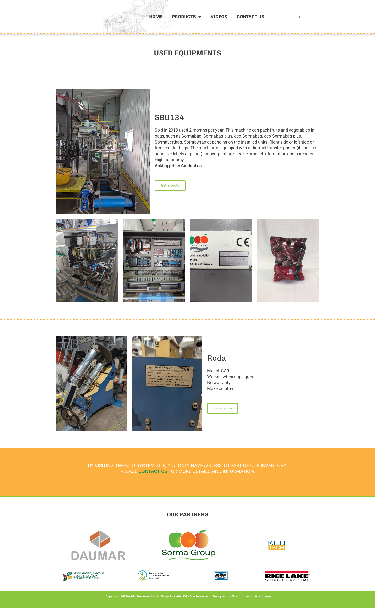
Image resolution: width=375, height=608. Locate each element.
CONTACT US (152, 471)
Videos (219, 16)
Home (155, 16)
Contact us (250, 16)
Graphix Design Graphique (251, 596)
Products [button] (186, 16)
